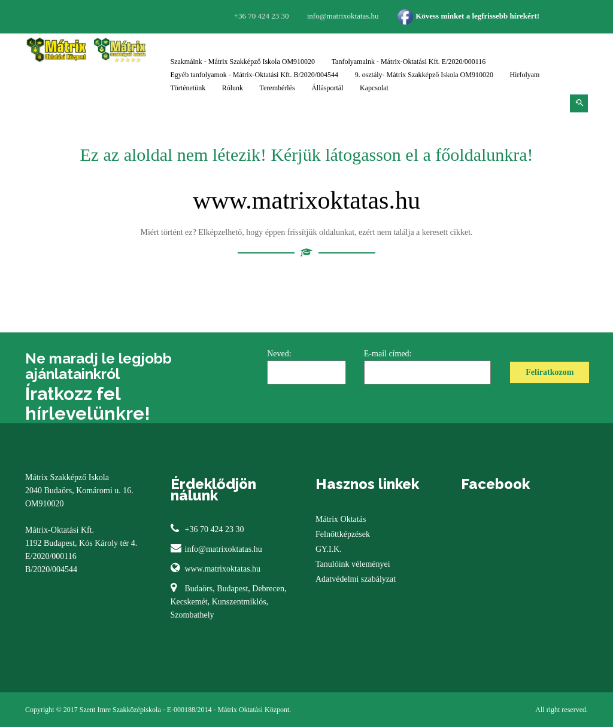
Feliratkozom (549, 372)
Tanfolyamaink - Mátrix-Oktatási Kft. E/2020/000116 (409, 61)
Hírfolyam (524, 74)
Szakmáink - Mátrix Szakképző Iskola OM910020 (243, 61)
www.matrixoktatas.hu (306, 200)
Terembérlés (277, 87)
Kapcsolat (374, 87)
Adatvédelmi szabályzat (355, 579)
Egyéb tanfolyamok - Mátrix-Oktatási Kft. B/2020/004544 (255, 74)
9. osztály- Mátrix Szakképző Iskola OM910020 (424, 74)
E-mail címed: (427, 366)
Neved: (306, 366)
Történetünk (188, 87)
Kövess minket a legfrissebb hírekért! (468, 15)
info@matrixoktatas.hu (223, 549)
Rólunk (232, 87)
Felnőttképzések (342, 534)
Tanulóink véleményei (352, 564)
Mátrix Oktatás (340, 519)
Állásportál (327, 87)
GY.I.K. (328, 549)
